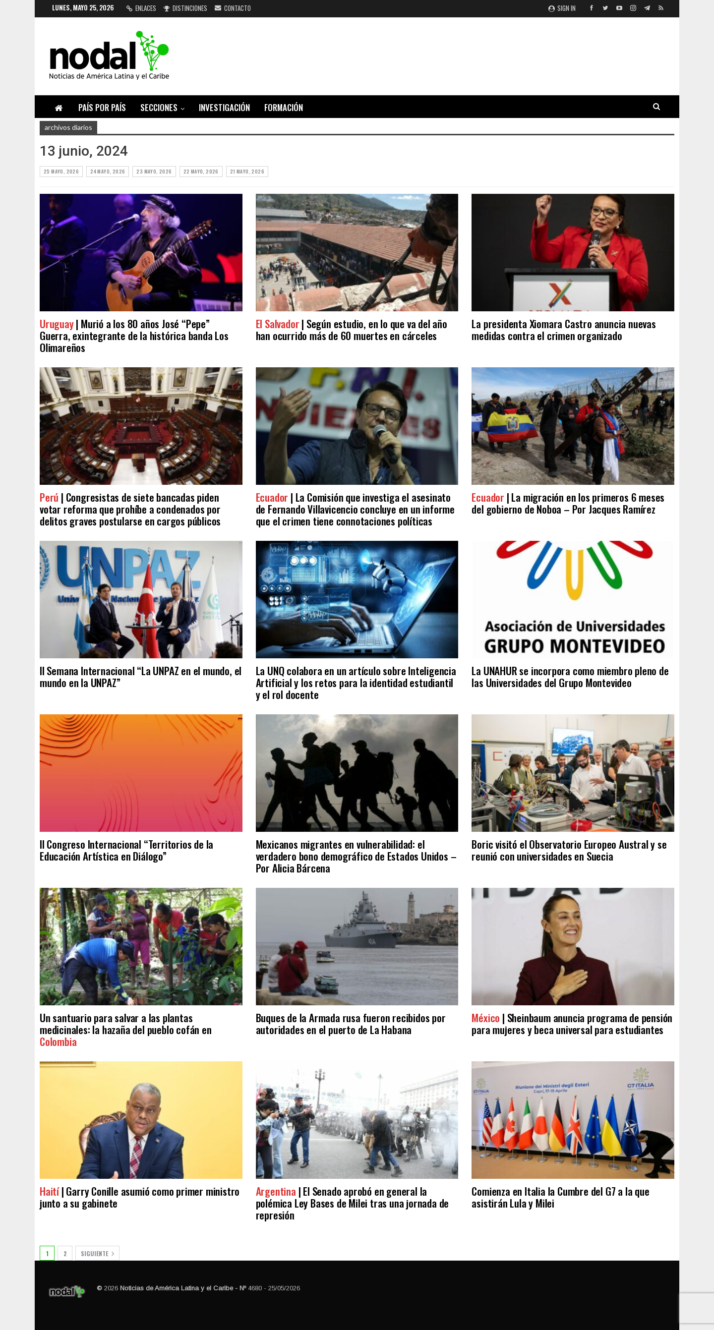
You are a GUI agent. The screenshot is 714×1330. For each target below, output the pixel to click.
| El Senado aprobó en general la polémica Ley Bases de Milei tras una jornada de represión (352, 1202)
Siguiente (97, 1253)
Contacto (233, 8)
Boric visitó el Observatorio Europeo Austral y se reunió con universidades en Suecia (569, 850)
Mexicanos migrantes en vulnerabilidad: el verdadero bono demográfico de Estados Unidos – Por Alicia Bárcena (356, 855)
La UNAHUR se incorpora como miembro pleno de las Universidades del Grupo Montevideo (570, 676)
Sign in (562, 8)
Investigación (224, 107)
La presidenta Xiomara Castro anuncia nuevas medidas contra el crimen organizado (563, 329)
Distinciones (185, 8)
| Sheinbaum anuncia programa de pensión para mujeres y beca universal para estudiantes (572, 1023)
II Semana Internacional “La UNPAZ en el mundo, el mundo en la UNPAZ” (140, 676)
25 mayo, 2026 (61, 171)
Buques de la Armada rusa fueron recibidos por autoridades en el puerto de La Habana (351, 1023)
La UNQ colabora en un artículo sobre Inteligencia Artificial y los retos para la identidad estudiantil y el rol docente (356, 682)
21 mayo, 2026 (247, 171)
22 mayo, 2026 (201, 171)
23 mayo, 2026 (154, 171)
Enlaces (141, 8)
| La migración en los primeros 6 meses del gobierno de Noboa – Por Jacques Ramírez (568, 503)
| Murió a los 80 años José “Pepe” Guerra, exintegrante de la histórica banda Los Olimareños (134, 335)
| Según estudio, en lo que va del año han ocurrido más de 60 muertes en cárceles (351, 329)
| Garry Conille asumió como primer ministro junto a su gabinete (139, 1197)
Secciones (159, 107)
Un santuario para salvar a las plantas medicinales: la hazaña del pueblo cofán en (126, 1029)
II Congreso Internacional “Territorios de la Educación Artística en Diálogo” (126, 850)
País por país (102, 107)
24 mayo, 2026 (107, 171)
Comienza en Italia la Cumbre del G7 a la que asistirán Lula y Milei (560, 1197)
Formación (283, 107)
